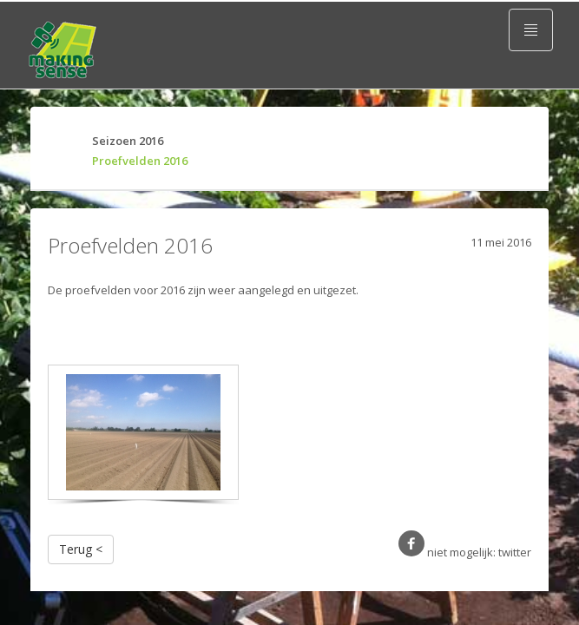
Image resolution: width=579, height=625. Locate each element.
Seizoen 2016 (120, 140)
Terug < (80, 549)
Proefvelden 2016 (133, 160)
